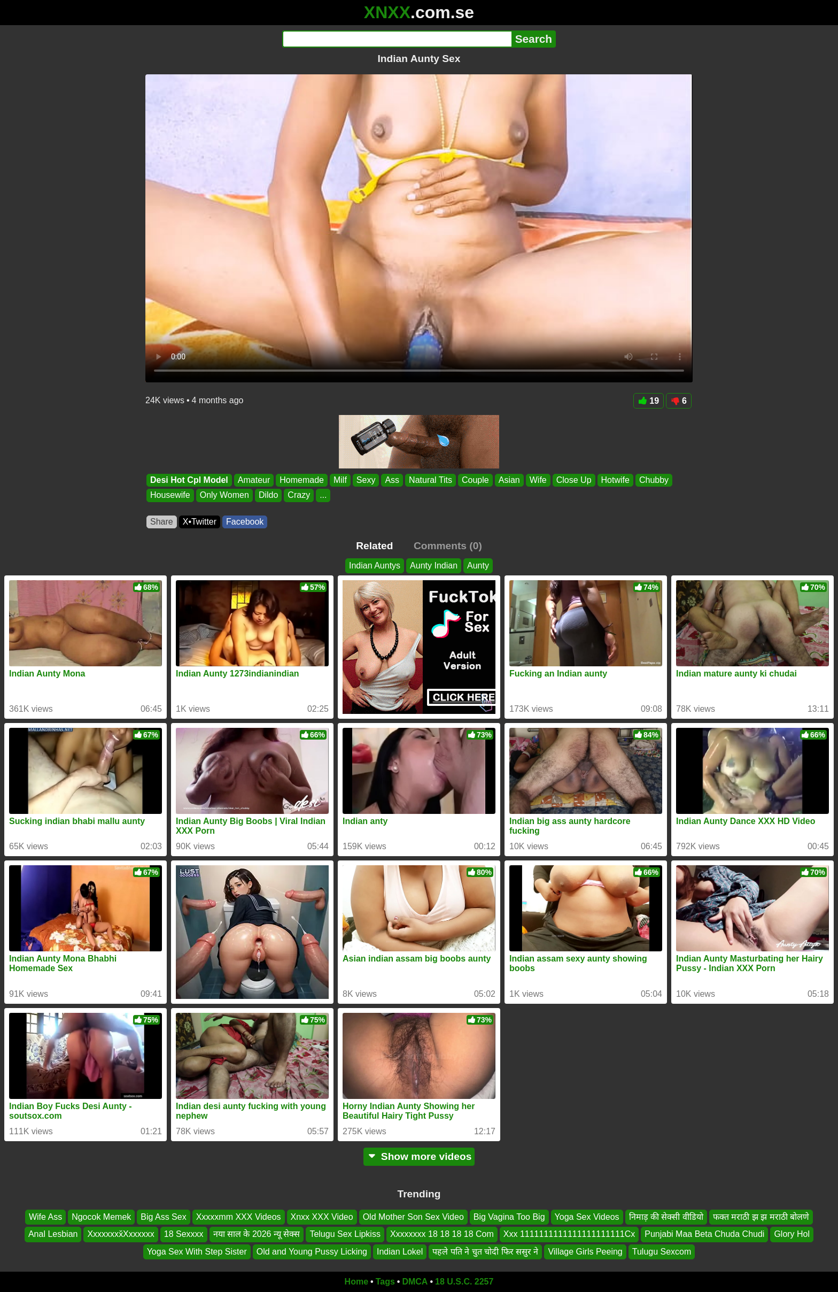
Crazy (299, 495)
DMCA (415, 1281)
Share (161, 521)
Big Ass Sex (163, 1216)
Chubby (654, 479)
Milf (340, 479)
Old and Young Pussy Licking (312, 1251)
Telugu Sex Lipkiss (345, 1234)
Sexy (366, 479)
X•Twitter (199, 521)
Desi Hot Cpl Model (189, 479)
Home (356, 1281)
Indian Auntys (374, 565)
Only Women (224, 495)
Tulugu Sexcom (662, 1251)
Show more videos (419, 1156)
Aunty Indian (433, 565)
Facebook (244, 521)
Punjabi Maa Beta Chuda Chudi (704, 1234)
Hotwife (615, 479)
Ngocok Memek (101, 1216)
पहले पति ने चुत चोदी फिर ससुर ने (485, 1251)
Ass (392, 479)
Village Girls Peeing (585, 1251)
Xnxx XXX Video (322, 1216)
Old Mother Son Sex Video (413, 1216)
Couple (475, 479)
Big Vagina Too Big (509, 1216)
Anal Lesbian (53, 1234)
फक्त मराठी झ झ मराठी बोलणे (761, 1216)
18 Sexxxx (184, 1234)
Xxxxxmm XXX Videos (238, 1216)
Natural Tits (430, 479)
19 (648, 400)
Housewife (170, 495)
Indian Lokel (400, 1251)
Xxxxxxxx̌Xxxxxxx (120, 1234)
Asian (509, 479)
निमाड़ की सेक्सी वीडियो (666, 1216)
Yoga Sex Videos (587, 1216)
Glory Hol (792, 1234)
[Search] (396, 39)
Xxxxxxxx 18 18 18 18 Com (442, 1234)
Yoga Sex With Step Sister (197, 1251)
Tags (385, 1281)
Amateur (254, 479)
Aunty (478, 565)
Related (374, 545)
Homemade (302, 479)
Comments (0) (448, 545)
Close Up (574, 479)
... (323, 495)
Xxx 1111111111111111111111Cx (569, 1234)
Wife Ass (45, 1216)
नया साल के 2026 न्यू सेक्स (256, 1234)
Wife (538, 479)
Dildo (268, 495)
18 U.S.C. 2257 (464, 1281)
